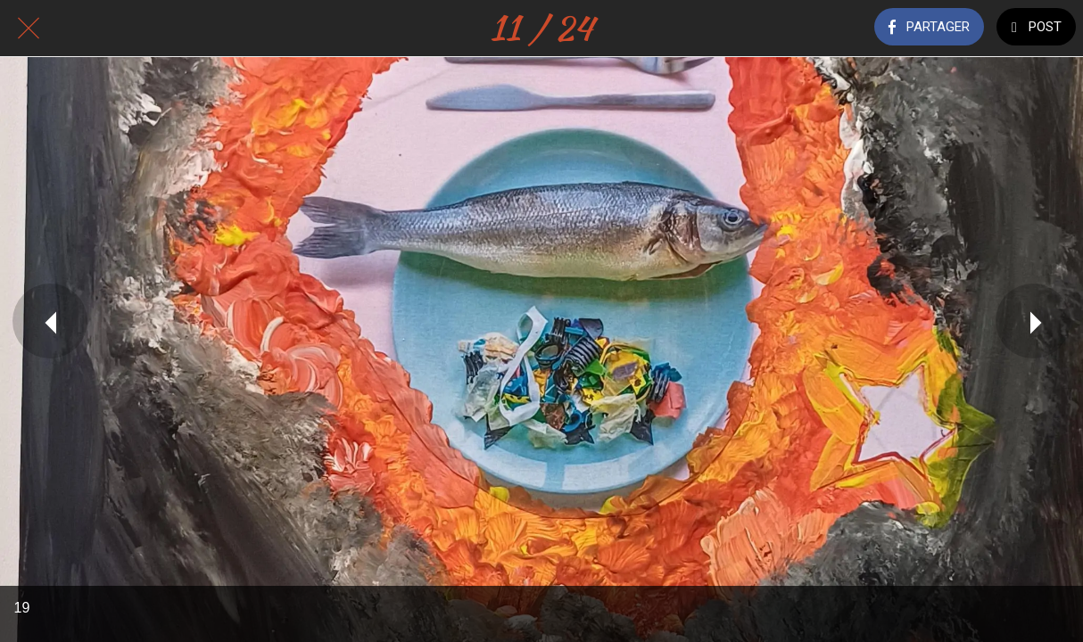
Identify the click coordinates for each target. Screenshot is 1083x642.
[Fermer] (28, 28)
